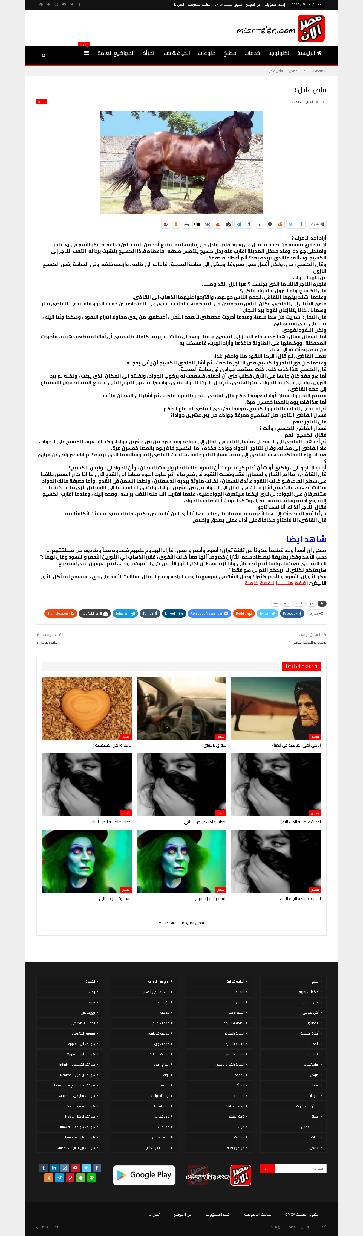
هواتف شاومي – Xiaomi (77, 1095)
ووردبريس (88, 1012)
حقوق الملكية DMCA (228, 4)
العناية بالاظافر (234, 1033)
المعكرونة (312, 1054)
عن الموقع (253, 4)
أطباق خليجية (309, 1033)
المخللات (313, 1044)
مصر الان (42, 1226)
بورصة (165, 1085)
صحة (287, 603)
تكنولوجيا (278, 53)
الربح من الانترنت (158, 981)
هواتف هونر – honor (80, 1137)
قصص (41, 101)
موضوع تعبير (235, 1147)
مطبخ (230, 53)
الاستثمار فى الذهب (155, 992)
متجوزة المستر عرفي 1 (308, 642)
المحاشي (313, 1023)
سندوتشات (311, 1064)
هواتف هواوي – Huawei (77, 1127)
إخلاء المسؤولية (275, 4)
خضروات (163, 1127)
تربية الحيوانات (235, 1106)
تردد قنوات (162, 1116)
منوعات (207, 53)
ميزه (275, 603)
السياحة (239, 1095)
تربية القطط (236, 1116)
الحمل (240, 1002)
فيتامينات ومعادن (157, 1147)
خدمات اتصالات (159, 1054)
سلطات (314, 1085)
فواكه (314, 1137)
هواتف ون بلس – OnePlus (76, 1147)
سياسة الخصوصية (199, 4)
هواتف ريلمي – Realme (77, 1075)
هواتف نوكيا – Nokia (80, 1116)
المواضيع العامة (116, 53)
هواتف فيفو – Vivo (81, 1106)
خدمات (252, 53)
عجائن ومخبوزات (307, 1106)
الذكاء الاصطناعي (83, 1023)
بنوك (166, 1075)
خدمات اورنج (160, 1023)
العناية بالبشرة (235, 1044)
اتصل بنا (179, 4)
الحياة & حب (177, 53)
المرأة (149, 53)
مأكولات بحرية (309, 992)
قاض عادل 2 (47, 642)
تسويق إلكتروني (83, 1033)
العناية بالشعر (235, 1054)
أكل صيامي (311, 1012)
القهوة (239, 1075)
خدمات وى (161, 1044)
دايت (241, 1127)
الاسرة (239, 992)
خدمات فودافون (158, 1033)
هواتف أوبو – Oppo (81, 1054)
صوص (314, 1075)
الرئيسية (309, 53)
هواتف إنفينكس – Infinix (77, 1064)
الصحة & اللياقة (234, 1023)
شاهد (299, 603)
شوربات (313, 1095)
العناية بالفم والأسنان (229, 1064)
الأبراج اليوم (161, 1064)
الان (311, 603)
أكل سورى (311, 1002)
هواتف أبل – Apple (81, 1044)
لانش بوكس (310, 1127)
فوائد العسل (160, 1137)
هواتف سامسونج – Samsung (74, 1085)
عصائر (315, 1116)
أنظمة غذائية (235, 981)
